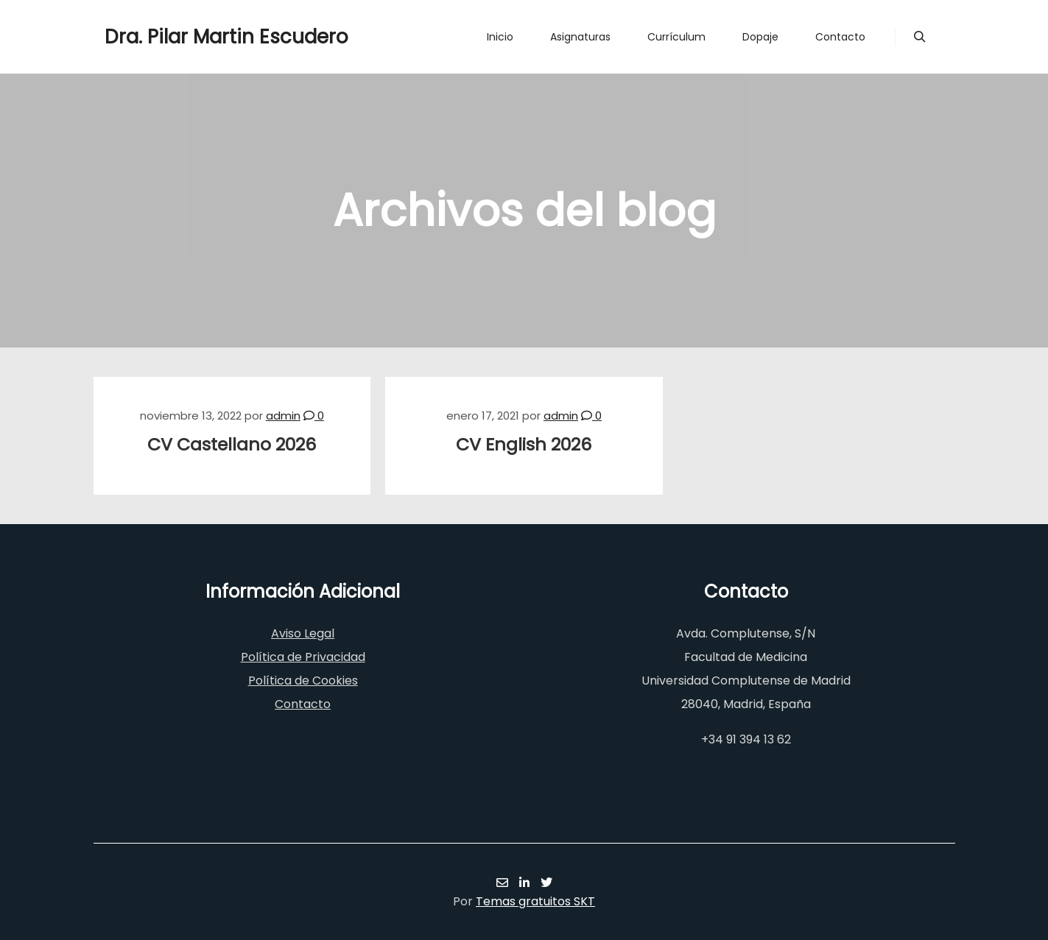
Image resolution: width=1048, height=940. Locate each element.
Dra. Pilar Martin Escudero (178, 37)
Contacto (303, 704)
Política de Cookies (303, 680)
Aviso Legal (302, 633)
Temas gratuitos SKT (535, 901)
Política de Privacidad (303, 657)
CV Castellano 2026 (231, 444)
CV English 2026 (523, 444)
